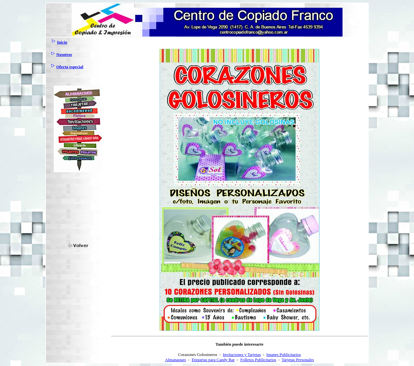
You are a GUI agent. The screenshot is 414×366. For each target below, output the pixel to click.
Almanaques (175, 359)
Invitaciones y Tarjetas (242, 354)
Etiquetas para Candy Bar (212, 359)
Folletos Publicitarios (258, 359)
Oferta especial (69, 66)
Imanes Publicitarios (284, 354)
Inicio (62, 42)
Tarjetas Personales (298, 359)
